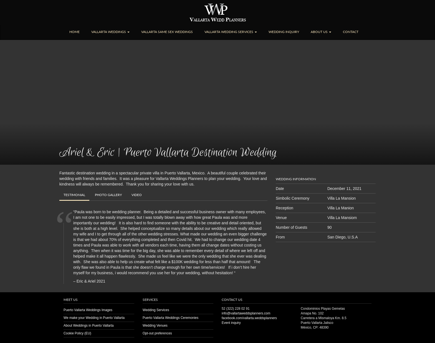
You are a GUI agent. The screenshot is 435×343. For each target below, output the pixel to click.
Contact (350, 32)
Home (74, 32)
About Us (321, 32)
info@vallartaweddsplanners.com (246, 313)
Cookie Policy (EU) (77, 333)
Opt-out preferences (157, 333)
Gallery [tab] (108, 195)
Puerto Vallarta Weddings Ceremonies (170, 318)
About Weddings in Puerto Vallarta (89, 325)
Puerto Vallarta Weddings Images (88, 310)
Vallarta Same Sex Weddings (167, 32)
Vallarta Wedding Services (230, 32)
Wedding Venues (155, 325)
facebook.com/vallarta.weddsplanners (249, 318)
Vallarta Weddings (110, 32)
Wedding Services (156, 310)
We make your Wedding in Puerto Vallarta (94, 318)
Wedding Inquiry (284, 32)
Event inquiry (231, 323)
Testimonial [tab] (74, 195)
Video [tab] (136, 195)
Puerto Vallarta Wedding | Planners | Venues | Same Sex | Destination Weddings (218, 12)
